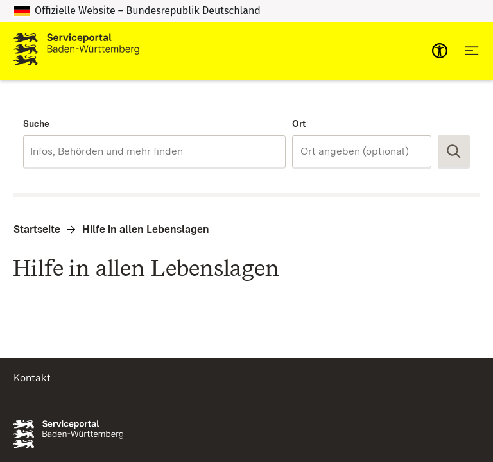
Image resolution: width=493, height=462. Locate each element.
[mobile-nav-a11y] (439, 50)
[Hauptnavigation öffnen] (471, 50)
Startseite (36, 229)
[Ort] (361, 151)
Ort (299, 124)
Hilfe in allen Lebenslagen (145, 229)
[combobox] (154, 151)
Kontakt (32, 378)
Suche (36, 124)
